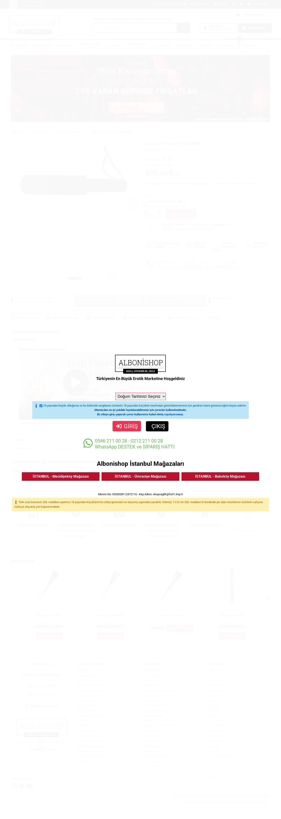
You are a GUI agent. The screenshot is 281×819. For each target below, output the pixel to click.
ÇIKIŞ (158, 426)
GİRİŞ (127, 426)
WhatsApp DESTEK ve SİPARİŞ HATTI (129, 444)
